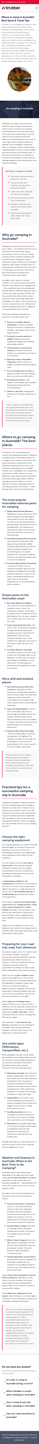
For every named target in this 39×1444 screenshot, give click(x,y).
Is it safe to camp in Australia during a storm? (18, 1381)
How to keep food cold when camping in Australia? (19, 1404)
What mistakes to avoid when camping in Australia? (19, 1393)
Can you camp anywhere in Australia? (19, 1415)
